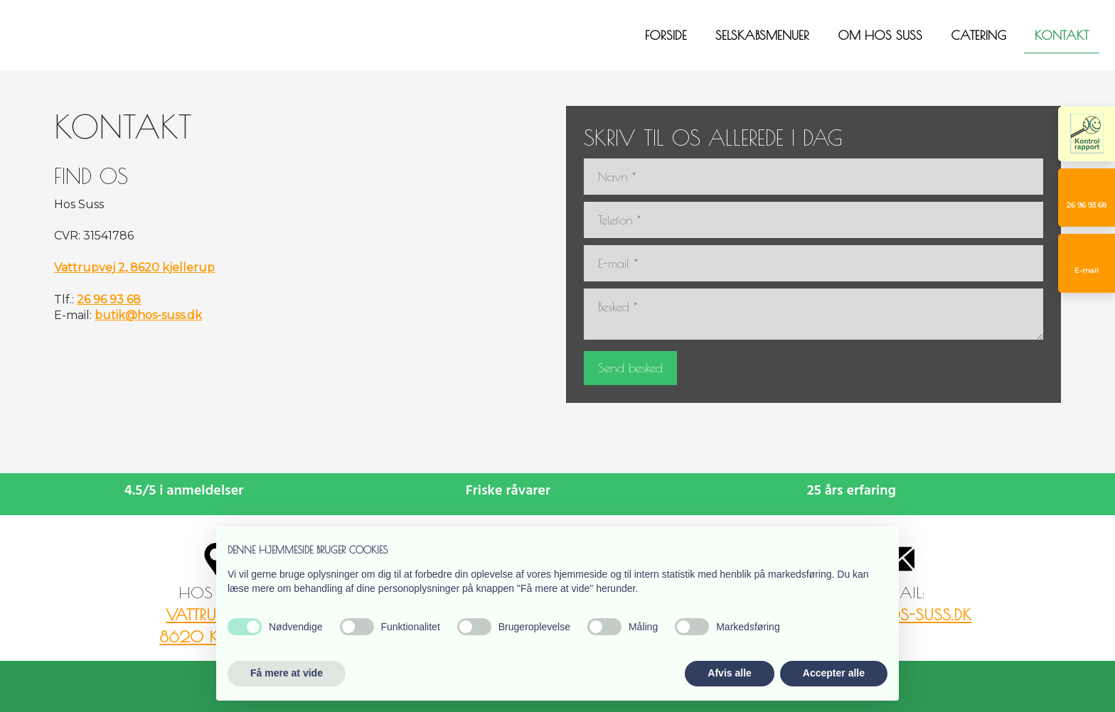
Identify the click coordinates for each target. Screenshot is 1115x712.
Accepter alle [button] (834, 673)
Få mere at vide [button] (286, 673)
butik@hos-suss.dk (148, 315)
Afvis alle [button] (729, 673)
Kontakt (1062, 35)
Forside (666, 35)
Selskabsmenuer (762, 35)
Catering (978, 35)
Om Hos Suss (880, 35)
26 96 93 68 (109, 299)
